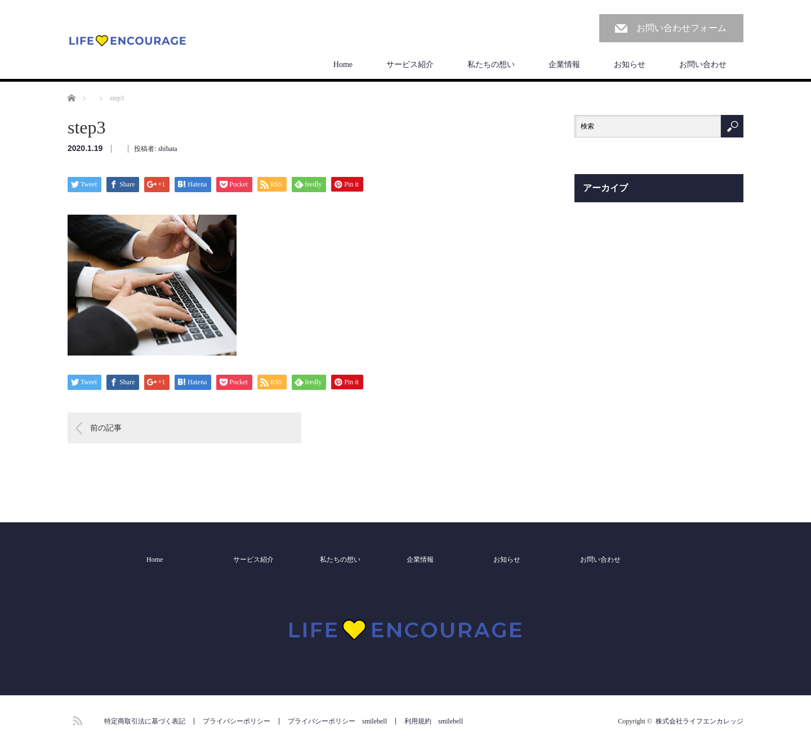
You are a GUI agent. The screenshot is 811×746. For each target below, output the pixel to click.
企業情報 (564, 64)
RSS (76, 719)
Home (343, 64)
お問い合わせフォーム (681, 28)
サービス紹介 (410, 64)
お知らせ (629, 64)
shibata (167, 149)
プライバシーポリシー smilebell (337, 721)
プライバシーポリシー (236, 721)
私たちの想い (491, 64)
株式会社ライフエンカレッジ (699, 721)
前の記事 (106, 428)
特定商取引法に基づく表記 (144, 721)
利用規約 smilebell (433, 721)
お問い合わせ (703, 64)
